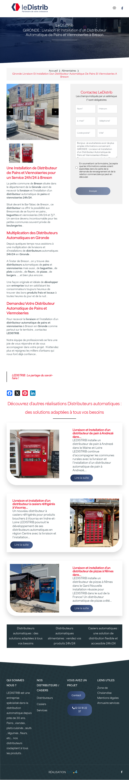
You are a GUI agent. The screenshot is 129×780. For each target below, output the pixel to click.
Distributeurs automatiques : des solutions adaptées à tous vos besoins (25, 636)
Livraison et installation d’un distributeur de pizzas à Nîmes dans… (93, 571)
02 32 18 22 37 (79, 709)
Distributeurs (45, 698)
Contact (76, 695)
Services (42, 710)
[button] (55, 111)
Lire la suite (82, 478)
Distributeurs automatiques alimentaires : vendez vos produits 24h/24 (64, 636)
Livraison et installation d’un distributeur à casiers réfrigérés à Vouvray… (33, 504)
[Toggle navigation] (114, 8)
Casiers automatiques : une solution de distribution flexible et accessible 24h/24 (103, 636)
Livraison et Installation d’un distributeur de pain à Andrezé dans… (93, 434)
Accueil (53, 71)
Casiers (41, 704)
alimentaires (69, 71)
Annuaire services (108, 703)
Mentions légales (108, 698)
